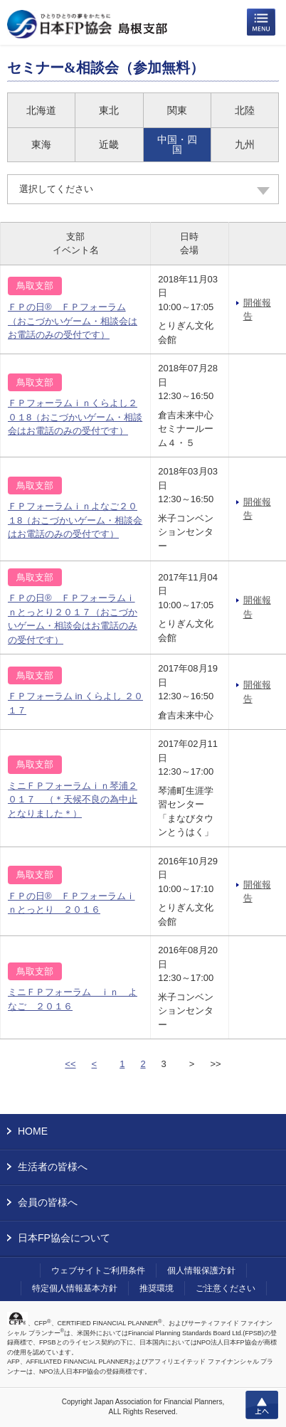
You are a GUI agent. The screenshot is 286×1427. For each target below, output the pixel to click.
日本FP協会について (64, 1237)
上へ (262, 1405)
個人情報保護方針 (201, 1270)
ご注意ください (225, 1288)
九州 (245, 144)
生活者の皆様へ (53, 1166)
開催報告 (257, 309)
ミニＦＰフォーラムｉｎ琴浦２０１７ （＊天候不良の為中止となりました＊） (72, 799)
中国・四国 (177, 144)
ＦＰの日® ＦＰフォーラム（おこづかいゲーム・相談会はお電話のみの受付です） (72, 321)
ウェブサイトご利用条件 (98, 1270)
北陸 (245, 110)
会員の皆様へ (48, 1202)
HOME (33, 1131)
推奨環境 (156, 1288)
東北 (109, 110)
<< (70, 1064)
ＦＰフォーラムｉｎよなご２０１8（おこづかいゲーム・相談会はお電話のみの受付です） (75, 520)
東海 (41, 144)
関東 (177, 110)
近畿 (109, 144)
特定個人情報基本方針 (74, 1288)
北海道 (41, 110)
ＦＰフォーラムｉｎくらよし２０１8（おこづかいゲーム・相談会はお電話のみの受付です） (75, 417)
